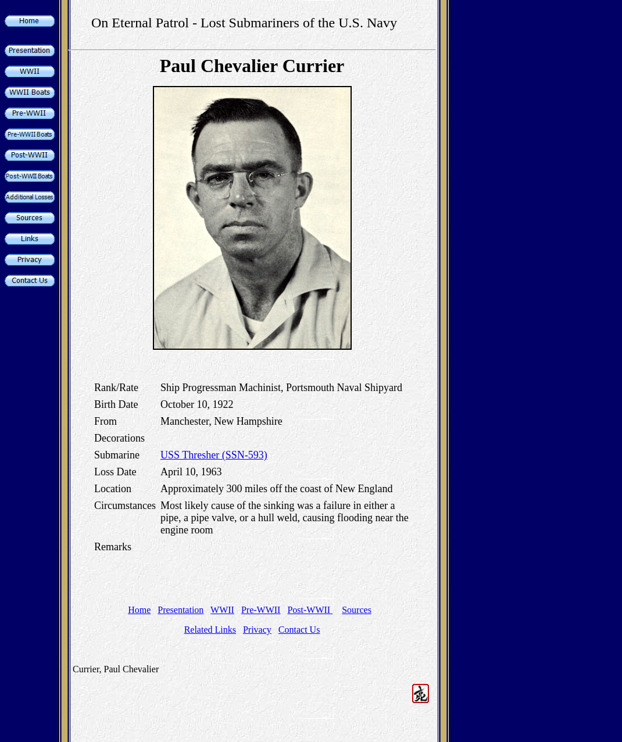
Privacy (257, 630)
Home (139, 610)
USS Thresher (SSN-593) (213, 455)
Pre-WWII (261, 610)
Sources (356, 610)
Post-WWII (310, 610)
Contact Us (299, 630)
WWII (222, 610)
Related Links (210, 630)
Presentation (180, 610)
